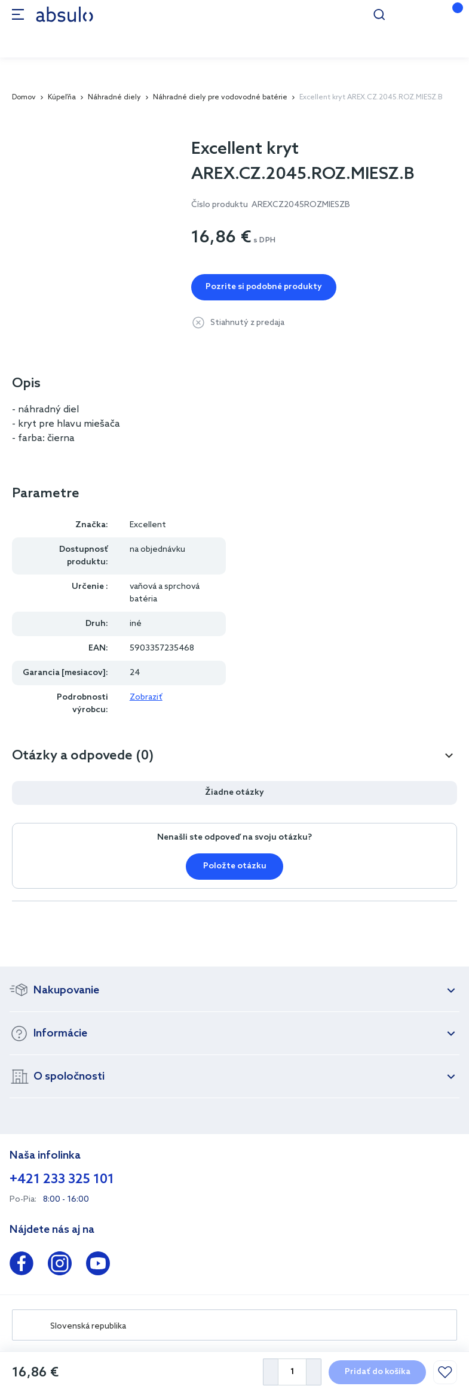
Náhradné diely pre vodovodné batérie (220, 97)
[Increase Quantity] (313, 1371)
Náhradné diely (114, 97)
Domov (24, 97)
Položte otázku (234, 866)
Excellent (148, 525)
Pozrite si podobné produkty (264, 287)
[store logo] (64, 14)
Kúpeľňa (62, 97)
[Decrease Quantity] (270, 1371)
